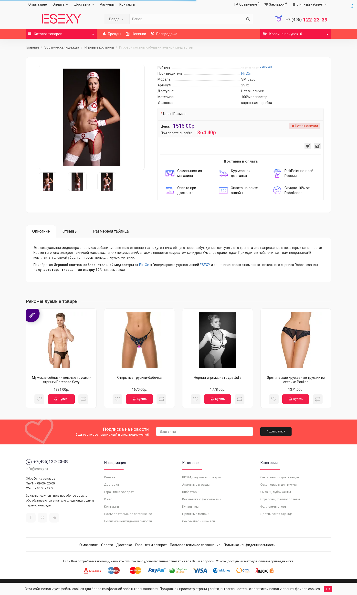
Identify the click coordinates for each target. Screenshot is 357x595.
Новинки (136, 34)
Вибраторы (190, 492)
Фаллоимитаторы (273, 506)
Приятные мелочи (195, 514)
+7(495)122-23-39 (47, 461)
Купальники (191, 506)
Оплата (60, 4)
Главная (32, 47)
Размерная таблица (111, 231)
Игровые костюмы (99, 47)
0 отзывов (266, 66)
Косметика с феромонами (201, 499)
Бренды (112, 34)
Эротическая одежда (61, 47)
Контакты (127, 4)
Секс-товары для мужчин (279, 484)
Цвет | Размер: (174, 114)
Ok (328, 589)
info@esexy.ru (37, 469)
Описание (41, 231)
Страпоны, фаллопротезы (280, 499)
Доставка (84, 4)
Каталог (61, 32)
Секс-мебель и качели (198, 521)
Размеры (107, 4)
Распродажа (164, 34)
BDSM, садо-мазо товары (201, 477)
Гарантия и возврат (119, 492)
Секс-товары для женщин (279, 477)
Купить (61, 399)
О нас (108, 499)
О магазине (37, 4)
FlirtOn (144, 265)
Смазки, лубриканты (275, 492)
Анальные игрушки (196, 484)
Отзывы (71, 231)
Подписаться (276, 431)
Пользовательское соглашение (128, 514)
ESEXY (205, 265)
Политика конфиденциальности (128, 521)
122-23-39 (306, 20)
